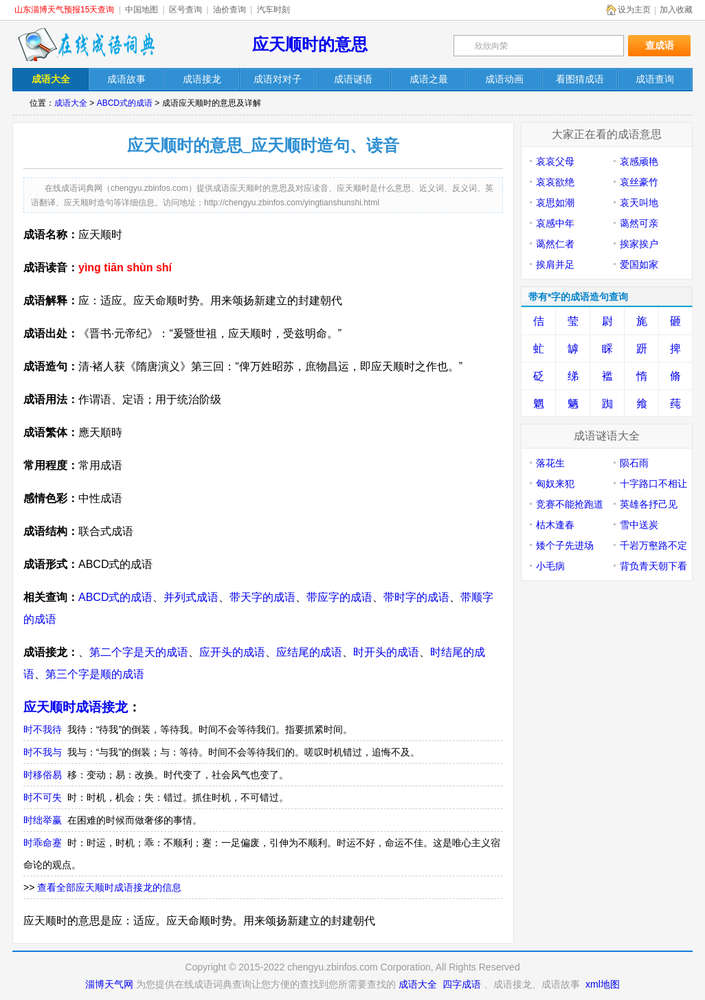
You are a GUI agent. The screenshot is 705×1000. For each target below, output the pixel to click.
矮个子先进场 (565, 545)
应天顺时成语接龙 (75, 707)
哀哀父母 (555, 161)
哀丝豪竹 (639, 182)
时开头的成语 (386, 652)
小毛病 (550, 565)
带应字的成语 (339, 597)
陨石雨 (634, 462)
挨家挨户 (639, 243)
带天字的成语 (262, 597)
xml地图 (602, 984)
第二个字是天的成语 (138, 652)
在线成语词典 (86, 44)
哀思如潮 (555, 202)
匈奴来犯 (555, 483)
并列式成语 (191, 597)
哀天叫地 (639, 202)
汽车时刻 (273, 9)
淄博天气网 (109, 984)
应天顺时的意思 (310, 44)
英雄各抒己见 (649, 504)
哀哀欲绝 (555, 182)
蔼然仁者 (555, 243)
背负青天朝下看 (653, 565)
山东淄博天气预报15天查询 (64, 9)
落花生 (550, 462)
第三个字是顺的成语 (94, 674)
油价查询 (229, 9)
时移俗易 (42, 774)
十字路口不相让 (653, 483)
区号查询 (185, 9)
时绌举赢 (42, 820)
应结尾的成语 (309, 652)
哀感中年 (555, 223)
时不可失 (42, 797)
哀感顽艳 (639, 161)
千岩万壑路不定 (653, 545)
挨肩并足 (555, 264)
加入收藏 (676, 9)
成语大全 (70, 103)
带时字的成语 (416, 597)
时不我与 (42, 752)
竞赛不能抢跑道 (569, 504)
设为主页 (634, 9)
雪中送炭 (639, 524)
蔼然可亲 (639, 223)
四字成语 (462, 984)
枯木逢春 (555, 524)
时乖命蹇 (42, 842)
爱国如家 (639, 264)
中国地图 (141, 9)
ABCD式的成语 (125, 103)
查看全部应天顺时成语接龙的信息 (109, 887)
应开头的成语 (232, 652)
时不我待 (42, 729)
